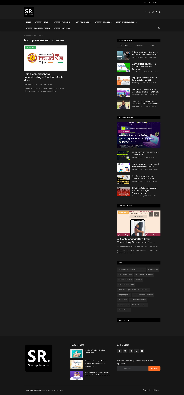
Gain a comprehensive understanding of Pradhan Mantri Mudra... (43, 77)
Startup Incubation (139, 305)
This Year (153, 45)
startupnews (153, 269)
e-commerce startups (144, 274)
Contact (28, 2)
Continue (138, 279)
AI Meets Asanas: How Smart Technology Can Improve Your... (136, 240)
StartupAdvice (124, 310)
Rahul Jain (135, 57)
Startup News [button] (42, 22)
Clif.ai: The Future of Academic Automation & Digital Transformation (145, 190)
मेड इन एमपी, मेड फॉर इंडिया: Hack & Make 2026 (146, 153)
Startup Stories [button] (103, 22)
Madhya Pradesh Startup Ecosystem (95, 351)
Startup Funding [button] (63, 22)
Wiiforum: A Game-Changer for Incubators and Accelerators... (145, 53)
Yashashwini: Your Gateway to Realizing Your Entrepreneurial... (97, 373)
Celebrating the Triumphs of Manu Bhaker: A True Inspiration (146, 102)
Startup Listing (62, 28)
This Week (124, 45)
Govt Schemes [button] (83, 22)
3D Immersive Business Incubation (131, 269)
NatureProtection (125, 274)
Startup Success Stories (38, 28)
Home (28, 22)
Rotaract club (123, 305)
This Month (139, 45)
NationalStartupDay (126, 285)
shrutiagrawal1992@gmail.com (128, 246)
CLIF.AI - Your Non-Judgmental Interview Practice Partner (145, 165)
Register (154, 2)
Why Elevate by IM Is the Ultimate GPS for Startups (143, 177)
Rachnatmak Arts (125, 279)
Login (146, 2)
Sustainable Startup (138, 300)
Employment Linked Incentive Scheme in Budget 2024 (144, 78)
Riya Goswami (29, 84)
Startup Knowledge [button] (126, 22)
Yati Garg (135, 83)
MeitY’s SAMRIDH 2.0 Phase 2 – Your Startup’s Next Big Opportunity (145, 66)
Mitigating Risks (124, 295)
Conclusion (122, 300)
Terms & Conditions (151, 390)
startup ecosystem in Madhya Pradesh (133, 290)
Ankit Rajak (136, 72)
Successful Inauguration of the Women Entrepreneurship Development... (97, 363)
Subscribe (154, 368)
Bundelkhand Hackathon (143, 295)
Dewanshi (122, 145)
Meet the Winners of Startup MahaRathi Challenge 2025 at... (145, 90)
